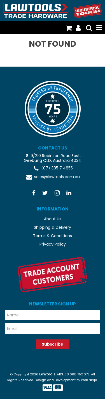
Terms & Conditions (52, 236)
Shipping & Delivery (52, 227)
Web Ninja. (89, 380)
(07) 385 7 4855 (52, 168)
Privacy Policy (52, 244)
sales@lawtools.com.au (52, 177)
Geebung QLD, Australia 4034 (52, 160)
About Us (52, 219)
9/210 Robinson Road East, (55, 155)
